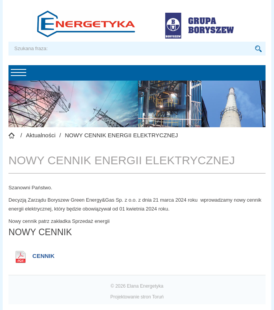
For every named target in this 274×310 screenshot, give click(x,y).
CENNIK (43, 256)
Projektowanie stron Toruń (137, 297)
